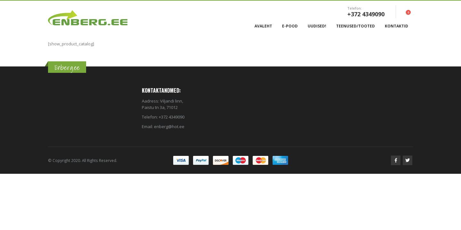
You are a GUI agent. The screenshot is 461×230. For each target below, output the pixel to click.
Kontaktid (396, 26)
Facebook (395, 160)
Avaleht (263, 26)
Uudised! (317, 26)
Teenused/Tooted (355, 26)
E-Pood (290, 26)
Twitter (407, 160)
